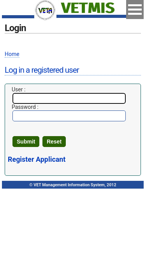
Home (12, 54)
